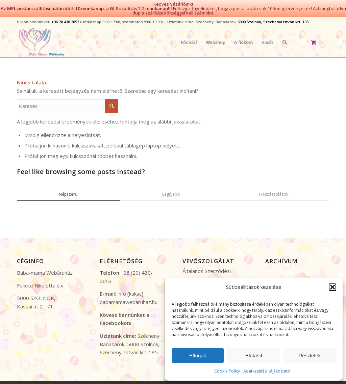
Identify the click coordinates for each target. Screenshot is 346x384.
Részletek (309, 355)
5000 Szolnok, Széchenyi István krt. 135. (274, 18)
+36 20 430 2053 (65, 18)
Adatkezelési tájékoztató (266, 371)
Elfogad (197, 355)
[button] (332, 287)
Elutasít (253, 355)
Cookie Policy (227, 371)
